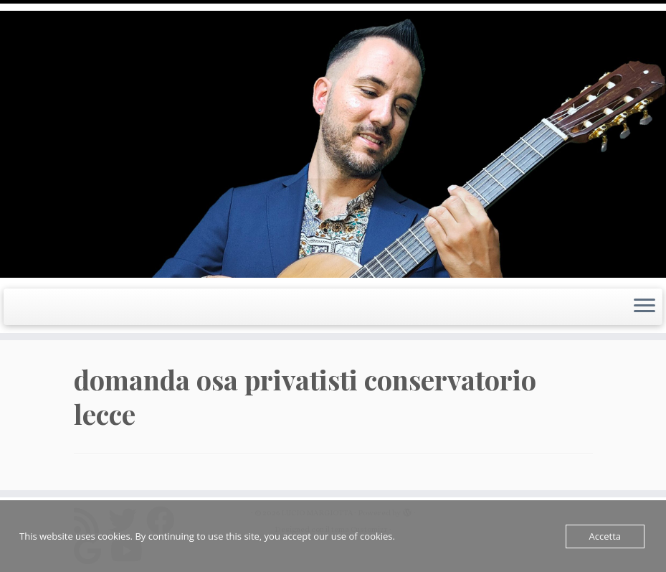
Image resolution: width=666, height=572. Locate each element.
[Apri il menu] (644, 307)
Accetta (605, 536)
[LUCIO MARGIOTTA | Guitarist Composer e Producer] (333, 144)
